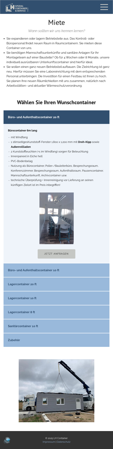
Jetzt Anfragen (56, 253)
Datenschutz (63, 441)
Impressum (49, 441)
